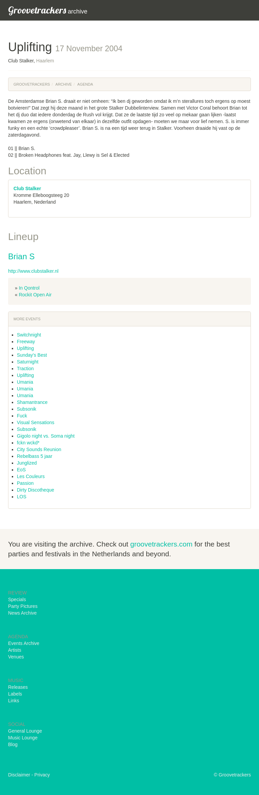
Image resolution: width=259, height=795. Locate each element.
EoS (21, 469)
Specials (17, 599)
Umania (25, 382)
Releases (18, 687)
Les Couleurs (31, 476)
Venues (16, 656)
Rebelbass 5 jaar (34, 456)
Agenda (85, 84)
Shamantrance (32, 402)
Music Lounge (22, 737)
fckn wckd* (28, 442)
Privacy (42, 774)
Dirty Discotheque (35, 490)
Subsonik (26, 409)
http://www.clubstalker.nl (33, 271)
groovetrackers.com (161, 544)
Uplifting (25, 348)
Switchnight (29, 334)
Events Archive (23, 643)
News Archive (22, 613)
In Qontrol (29, 288)
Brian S (21, 256)
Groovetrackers (31, 84)
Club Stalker (27, 188)
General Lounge (25, 731)
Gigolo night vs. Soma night (46, 436)
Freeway (26, 341)
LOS (21, 496)
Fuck (22, 415)
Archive (63, 84)
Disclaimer (19, 774)
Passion (25, 483)
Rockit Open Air (35, 294)
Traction (25, 368)
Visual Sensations (35, 422)
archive (47, 10)
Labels (15, 694)
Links (13, 700)
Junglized (27, 463)
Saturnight (27, 361)
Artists (14, 650)
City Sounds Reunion (39, 449)
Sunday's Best (32, 355)
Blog (13, 744)
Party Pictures (22, 606)
